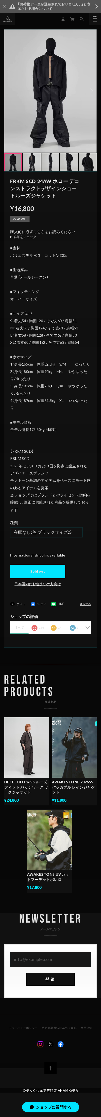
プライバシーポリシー (23, 1030)
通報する (85, 604)
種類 (14, 523)
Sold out (37, 571)
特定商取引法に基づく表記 (59, 1030)
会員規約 (86, 1030)
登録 (50, 982)
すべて (19, 627)
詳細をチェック (25, 237)
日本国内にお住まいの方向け (37, 584)
